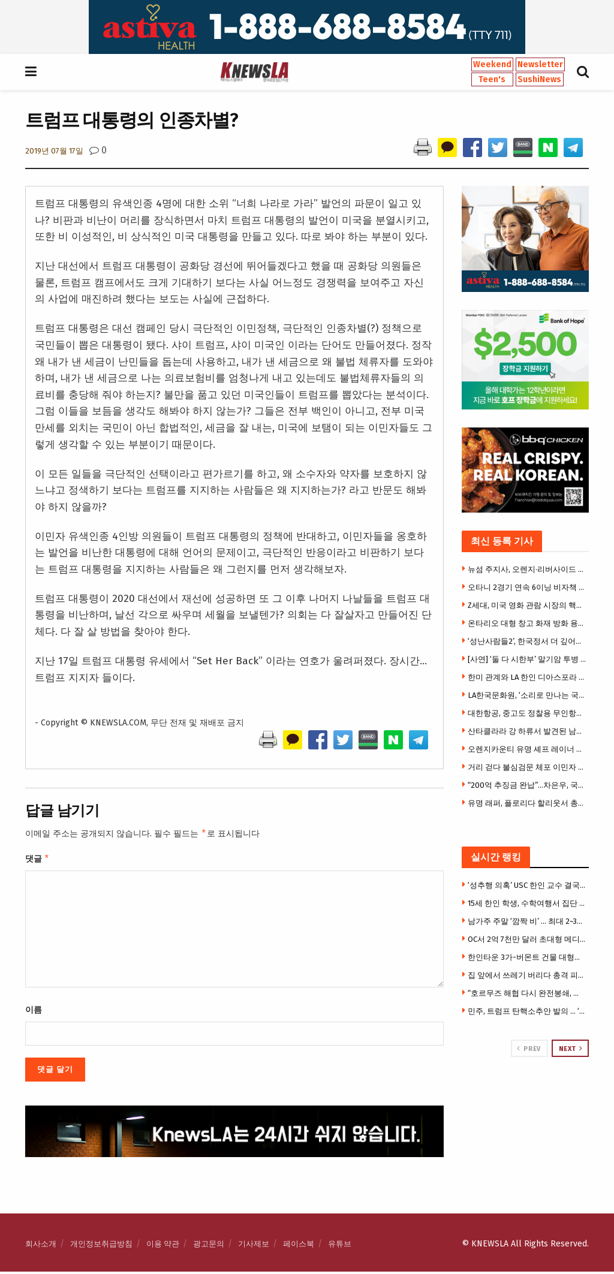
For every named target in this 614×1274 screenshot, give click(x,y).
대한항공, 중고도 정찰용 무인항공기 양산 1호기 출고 (527, 713)
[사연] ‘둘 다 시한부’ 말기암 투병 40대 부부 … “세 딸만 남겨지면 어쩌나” (527, 659)
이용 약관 (162, 1246)
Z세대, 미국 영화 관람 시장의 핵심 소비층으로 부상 (527, 605)
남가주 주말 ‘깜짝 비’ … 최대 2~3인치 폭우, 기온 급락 (527, 921)
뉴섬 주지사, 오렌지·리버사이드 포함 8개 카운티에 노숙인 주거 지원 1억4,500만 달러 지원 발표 (527, 569)
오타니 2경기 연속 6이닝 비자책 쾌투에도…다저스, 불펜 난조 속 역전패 (527, 587)
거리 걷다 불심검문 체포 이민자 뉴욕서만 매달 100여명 (527, 767)
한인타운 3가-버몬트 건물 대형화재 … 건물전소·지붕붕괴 (527, 957)
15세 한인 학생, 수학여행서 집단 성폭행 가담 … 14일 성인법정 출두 (527, 903)
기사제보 (253, 1246)
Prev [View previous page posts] (528, 1048)
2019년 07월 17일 (54, 150)
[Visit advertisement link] (307, 27)
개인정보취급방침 (101, 1246)
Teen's (491, 79)
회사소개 (40, 1246)
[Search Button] (583, 72)
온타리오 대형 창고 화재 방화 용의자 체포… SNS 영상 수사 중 (527, 623)
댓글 (37, 860)
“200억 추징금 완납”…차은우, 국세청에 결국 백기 (527, 785)
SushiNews (539, 79)
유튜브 (339, 1246)
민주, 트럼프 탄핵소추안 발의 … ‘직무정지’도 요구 (527, 1011)
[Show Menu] (31, 72)
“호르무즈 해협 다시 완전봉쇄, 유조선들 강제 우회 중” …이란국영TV (527, 993)
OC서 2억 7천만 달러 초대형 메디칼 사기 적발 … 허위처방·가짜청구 (527, 939)
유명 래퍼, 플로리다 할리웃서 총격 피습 (527, 803)
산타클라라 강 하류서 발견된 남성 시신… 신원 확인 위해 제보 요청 (527, 731)
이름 (33, 1012)
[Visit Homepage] (254, 72)
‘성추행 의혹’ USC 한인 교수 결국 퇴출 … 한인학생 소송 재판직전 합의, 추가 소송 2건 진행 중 (527, 885)
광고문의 (208, 1246)
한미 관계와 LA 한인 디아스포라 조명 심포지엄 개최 (527, 677)
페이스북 (298, 1246)
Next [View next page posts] (571, 1048)
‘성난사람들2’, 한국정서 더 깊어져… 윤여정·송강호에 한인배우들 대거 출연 (527, 641)
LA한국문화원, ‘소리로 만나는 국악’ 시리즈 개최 (527, 695)
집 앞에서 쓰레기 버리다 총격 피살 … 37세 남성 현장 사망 (527, 975)
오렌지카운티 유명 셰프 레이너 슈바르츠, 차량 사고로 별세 (527, 749)
